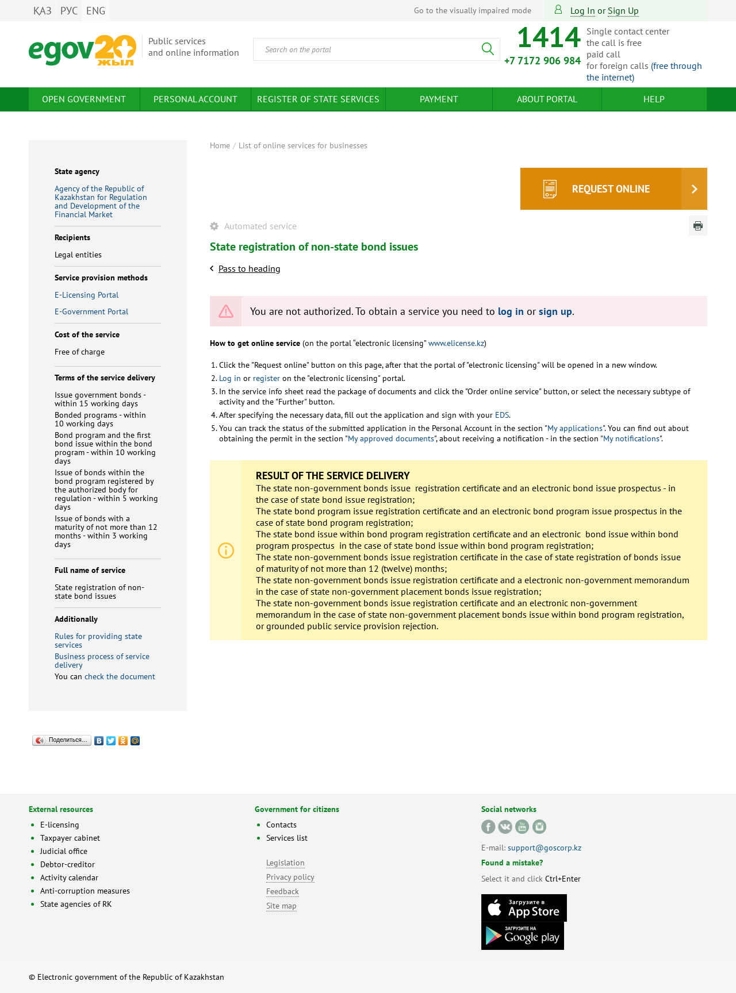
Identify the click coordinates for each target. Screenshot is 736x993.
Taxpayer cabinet (70, 838)
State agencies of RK (76, 904)
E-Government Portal (91, 311)
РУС (69, 10)
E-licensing (59, 824)
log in (511, 311)
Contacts (281, 824)
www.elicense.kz (455, 343)
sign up (623, 10)
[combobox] (376, 49)
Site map (281, 905)
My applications (575, 428)
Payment (439, 99)
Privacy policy (290, 877)
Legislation (285, 862)
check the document (120, 676)
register (265, 378)
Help (654, 99)
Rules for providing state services (98, 640)
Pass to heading (249, 268)
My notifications (631, 438)
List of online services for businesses (303, 145)
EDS (501, 415)
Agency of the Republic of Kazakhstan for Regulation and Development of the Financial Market (101, 201)
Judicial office (63, 851)
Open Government (84, 99)
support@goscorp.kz (544, 847)
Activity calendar (69, 877)
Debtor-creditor (67, 864)
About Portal (547, 99)
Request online (611, 188)
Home (220, 145)
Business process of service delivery (102, 660)
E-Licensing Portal (86, 295)
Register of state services (318, 99)
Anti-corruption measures (85, 891)
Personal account (195, 99)
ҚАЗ (42, 10)
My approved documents (391, 438)
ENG (95, 10)
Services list (287, 838)
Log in (582, 10)
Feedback (282, 891)
